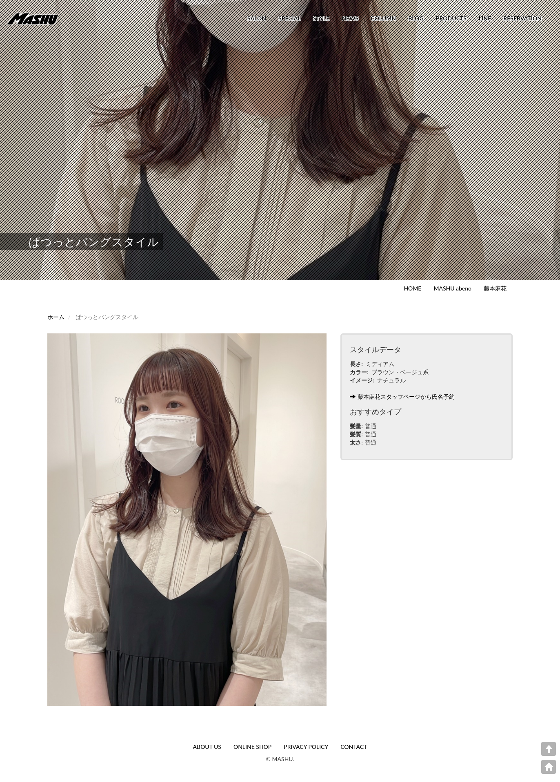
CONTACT (353, 746)
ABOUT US (207, 746)
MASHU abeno (452, 288)
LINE (485, 18)
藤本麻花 (495, 288)
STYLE (321, 18)
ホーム (55, 316)
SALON (256, 18)
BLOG (416, 18)
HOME (412, 288)
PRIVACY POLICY (306, 746)
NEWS (350, 18)
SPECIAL (289, 18)
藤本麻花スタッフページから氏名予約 (402, 396)
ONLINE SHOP (252, 746)
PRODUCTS (451, 18)
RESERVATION (522, 18)
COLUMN (383, 18)
